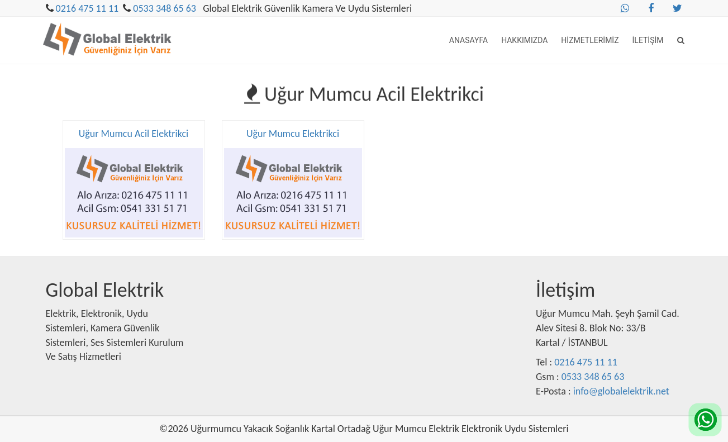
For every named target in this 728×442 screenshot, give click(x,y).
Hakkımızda (524, 40)
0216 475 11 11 (87, 8)
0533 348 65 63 (164, 8)
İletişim (648, 40)
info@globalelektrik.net (621, 391)
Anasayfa (468, 40)
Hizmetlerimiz (589, 40)
